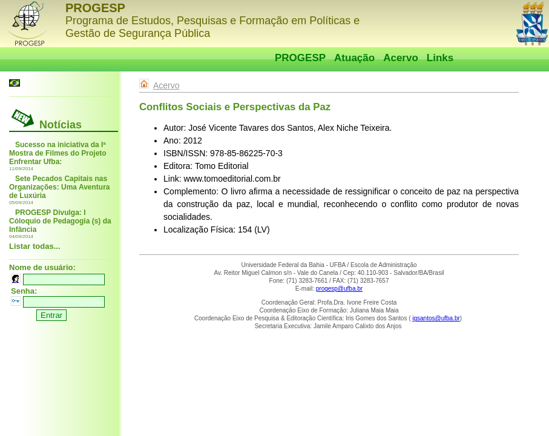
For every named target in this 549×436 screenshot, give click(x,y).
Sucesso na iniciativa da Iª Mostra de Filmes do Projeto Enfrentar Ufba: (58, 153)
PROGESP (300, 58)
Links (440, 58)
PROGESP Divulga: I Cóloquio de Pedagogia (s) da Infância (60, 221)
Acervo (400, 58)
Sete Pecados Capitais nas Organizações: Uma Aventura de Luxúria (59, 187)
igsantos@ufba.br (436, 318)
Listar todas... (35, 246)
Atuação (354, 58)
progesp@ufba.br (339, 288)
